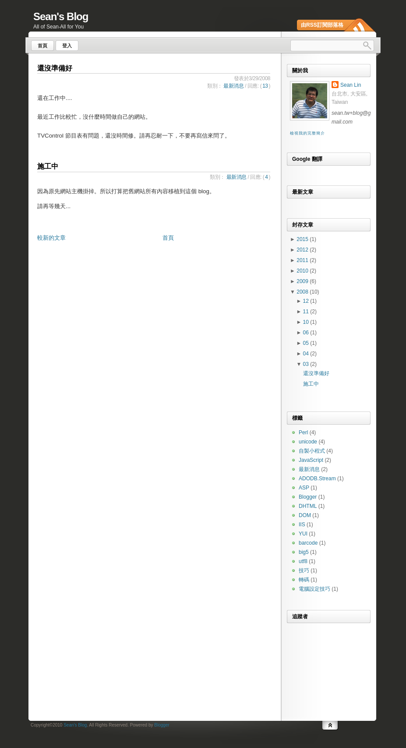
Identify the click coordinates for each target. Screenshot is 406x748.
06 (307, 333)
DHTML (308, 506)
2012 (303, 250)
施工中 (47, 166)
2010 (303, 271)
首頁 (168, 237)
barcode (308, 543)
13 (265, 86)
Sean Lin (350, 85)
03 (307, 364)
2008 (303, 292)
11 (307, 311)
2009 (303, 281)
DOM (305, 515)
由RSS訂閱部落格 (322, 25)
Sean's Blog (60, 16)
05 (307, 343)
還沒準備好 (54, 68)
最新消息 (233, 86)
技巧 (304, 570)
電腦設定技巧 (314, 589)
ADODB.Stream (317, 478)
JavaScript (311, 460)
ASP (304, 488)
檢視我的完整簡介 (307, 133)
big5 (304, 552)
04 (307, 354)
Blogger (308, 497)
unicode (308, 442)
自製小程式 (312, 451)
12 (307, 301)
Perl (303, 432)
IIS (302, 524)
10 (307, 322)
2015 (303, 239)
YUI (303, 534)
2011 (303, 260)
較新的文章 (51, 237)
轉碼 (304, 580)
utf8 (303, 561)
